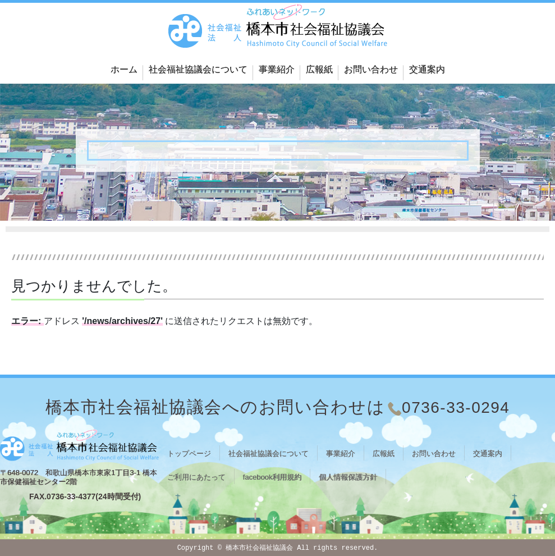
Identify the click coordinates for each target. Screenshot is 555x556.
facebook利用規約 (272, 477)
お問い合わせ (371, 69)
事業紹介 (277, 69)
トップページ (189, 453)
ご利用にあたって (196, 477)
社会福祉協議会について (198, 69)
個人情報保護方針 (348, 477)
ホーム (124, 69)
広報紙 (319, 69)
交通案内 (427, 69)
